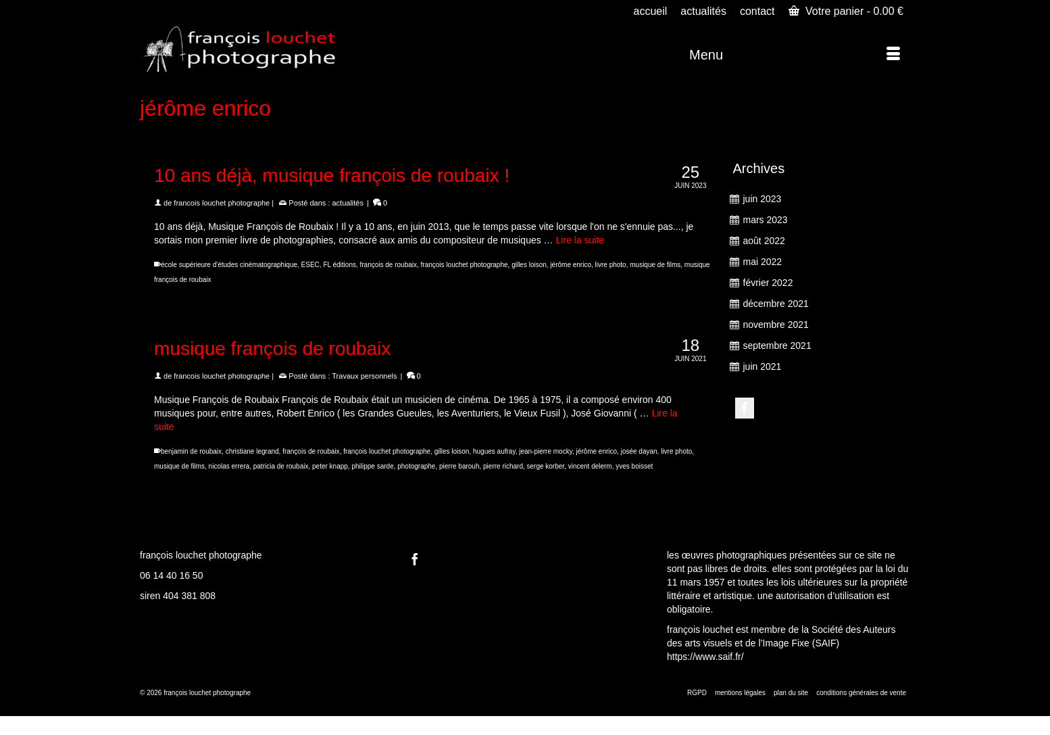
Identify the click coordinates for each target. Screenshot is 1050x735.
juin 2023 (762, 198)
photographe (416, 466)
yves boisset (634, 466)
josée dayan (639, 451)
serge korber (546, 466)
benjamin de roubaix (191, 451)
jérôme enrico (570, 264)
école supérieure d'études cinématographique (229, 264)
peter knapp (330, 466)
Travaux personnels (364, 376)
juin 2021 (762, 366)
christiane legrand (252, 451)
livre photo (610, 264)
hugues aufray (494, 451)
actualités (348, 203)
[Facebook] (744, 408)
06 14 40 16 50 (171, 575)
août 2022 (764, 240)
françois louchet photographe (464, 264)
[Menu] (794, 55)
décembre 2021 (776, 303)
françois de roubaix (389, 264)
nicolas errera (229, 466)
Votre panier (846, 11)
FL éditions (339, 264)
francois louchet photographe (222, 203)
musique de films (655, 264)
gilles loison (529, 264)
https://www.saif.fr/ (705, 656)
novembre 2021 (776, 324)
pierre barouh (459, 466)
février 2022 (768, 282)
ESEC (310, 264)
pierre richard (503, 466)
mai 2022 (762, 261)
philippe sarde (372, 466)
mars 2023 (765, 219)
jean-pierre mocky (545, 451)
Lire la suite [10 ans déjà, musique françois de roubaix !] (580, 240)
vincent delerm (590, 466)
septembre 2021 (777, 345)
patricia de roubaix (281, 466)
